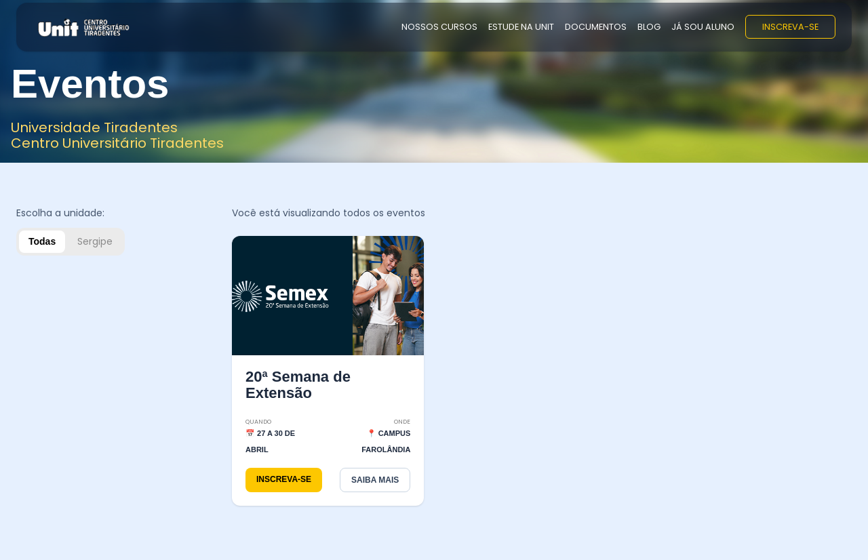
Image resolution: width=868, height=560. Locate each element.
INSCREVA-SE (790, 27)
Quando (258, 422)
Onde (402, 422)
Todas (42, 241)
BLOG (648, 27)
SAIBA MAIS (375, 480)
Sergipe (95, 241)
